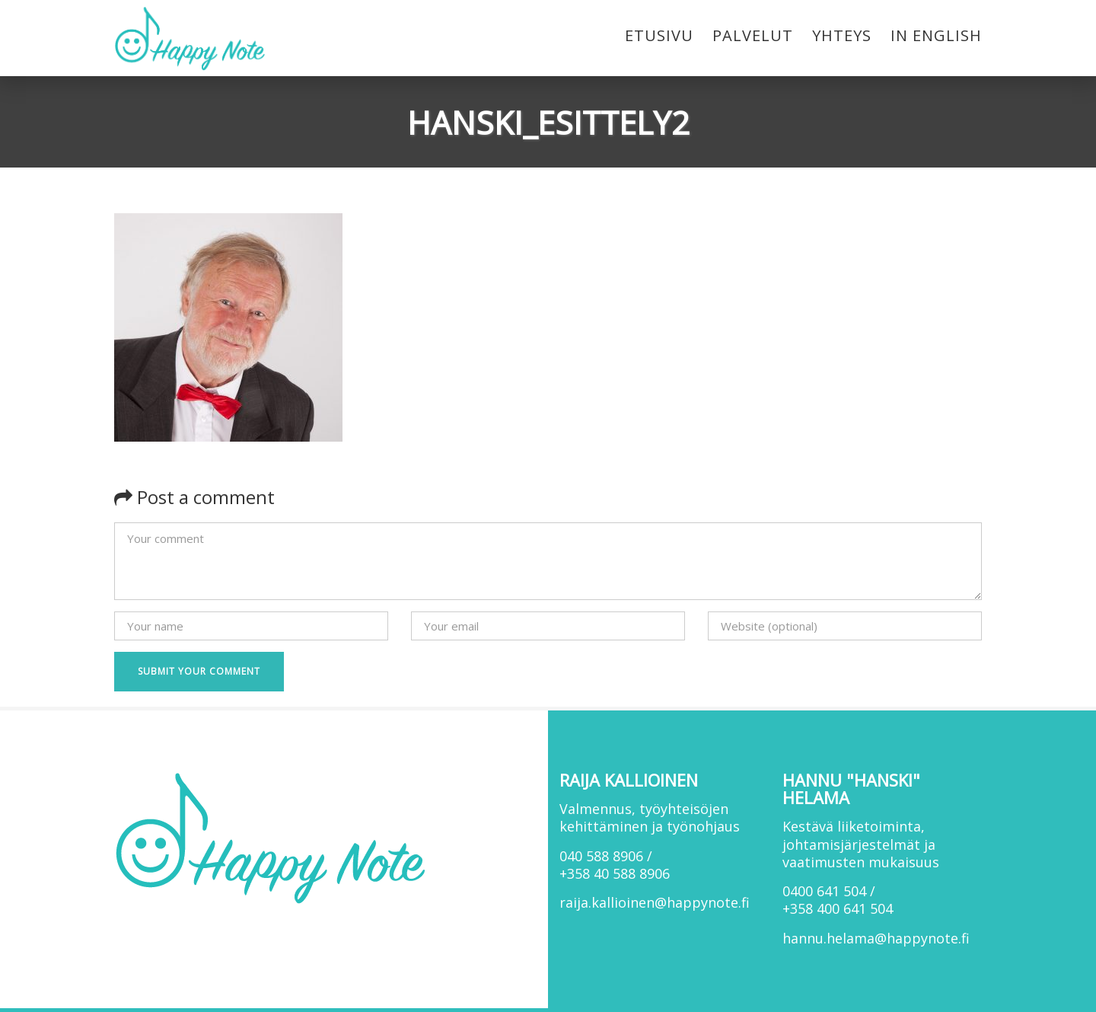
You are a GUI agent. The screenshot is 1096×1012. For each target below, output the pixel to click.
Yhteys (841, 35)
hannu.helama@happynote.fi (876, 938)
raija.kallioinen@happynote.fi (654, 902)
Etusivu (659, 35)
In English (936, 35)
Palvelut (752, 35)
